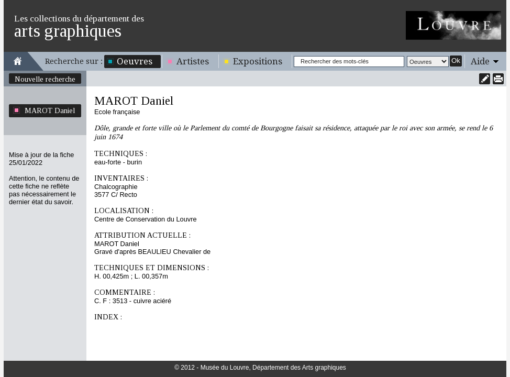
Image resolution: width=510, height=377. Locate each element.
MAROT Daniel (50, 110)
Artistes (192, 61)
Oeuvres (134, 61)
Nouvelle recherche (45, 79)
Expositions (257, 61)
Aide (480, 61)
